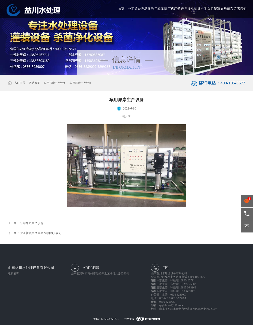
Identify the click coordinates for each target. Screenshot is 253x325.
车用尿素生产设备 (55, 82)
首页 (121, 8)
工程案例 (160, 8)
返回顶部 (247, 226)
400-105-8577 (247, 214)
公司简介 (134, 8)
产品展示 (147, 8)
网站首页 (34, 82)
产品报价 (187, 8)
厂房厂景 (174, 8)
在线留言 (227, 8)
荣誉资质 (200, 8)
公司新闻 (213, 8)
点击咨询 (247, 201)
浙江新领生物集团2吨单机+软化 (34, 233)
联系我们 (240, 8)
